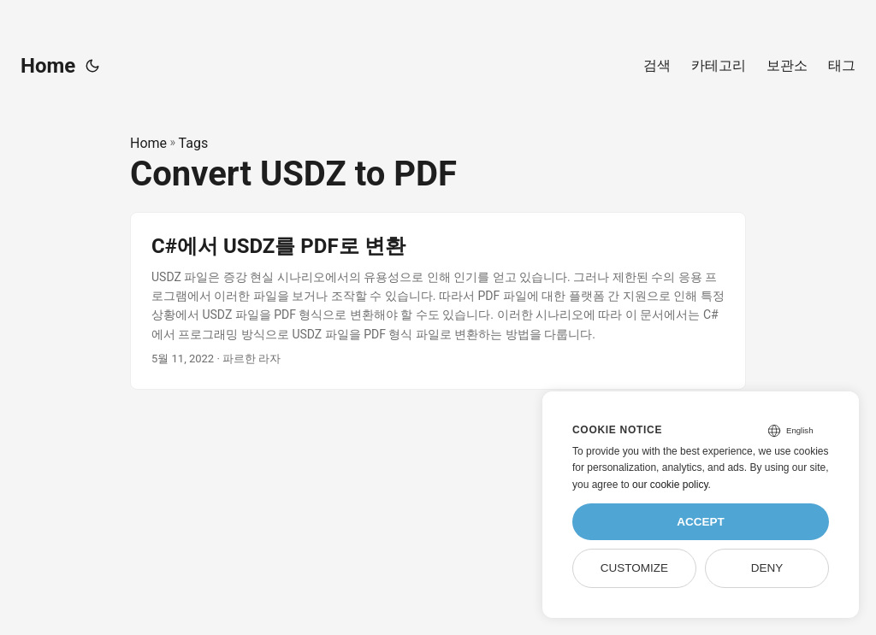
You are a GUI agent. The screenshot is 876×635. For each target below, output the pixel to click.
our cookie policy (670, 485)
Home (48, 66)
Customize (634, 568)
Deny (767, 568)
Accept (701, 521)
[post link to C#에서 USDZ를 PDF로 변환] (438, 301)
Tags (194, 143)
